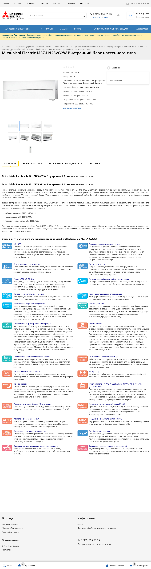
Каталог (18, 3)
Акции (80, 524)
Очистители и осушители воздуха (111, 28)
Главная (5, 3)
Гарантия (71, 3)
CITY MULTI (47, 28)
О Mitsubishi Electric (10, 546)
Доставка (57, 3)
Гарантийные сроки (10, 532)
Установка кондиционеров (65, 163)
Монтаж (44, 3)
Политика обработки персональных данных (96, 528)
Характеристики (32, 163)
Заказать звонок (100, 17)
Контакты (84, 3)
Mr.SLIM (63, 28)
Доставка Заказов (10, 524)
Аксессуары (142, 28)
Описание (10, 163)
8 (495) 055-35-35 (102, 14)
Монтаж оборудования (12, 528)
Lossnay (78, 28)
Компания (31, 3)
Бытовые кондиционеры (17, 28)
